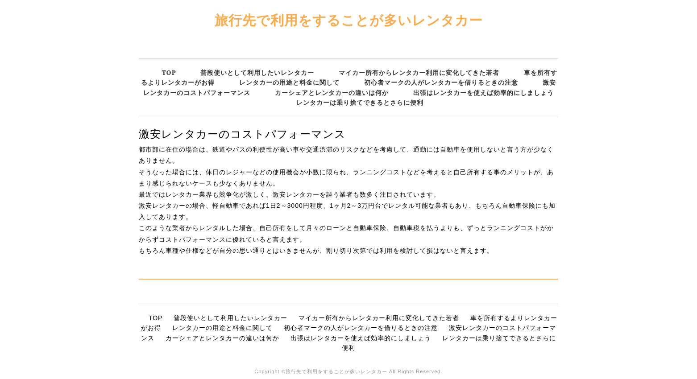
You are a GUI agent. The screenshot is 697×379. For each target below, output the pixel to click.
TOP (169, 72)
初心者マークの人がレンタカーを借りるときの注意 (441, 82)
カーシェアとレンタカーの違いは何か (332, 92)
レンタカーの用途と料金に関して (289, 82)
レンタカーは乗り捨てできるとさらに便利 (359, 102)
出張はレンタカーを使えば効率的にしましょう (483, 92)
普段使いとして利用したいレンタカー (257, 72)
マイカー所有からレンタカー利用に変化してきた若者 (419, 72)
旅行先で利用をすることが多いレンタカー (349, 20)
